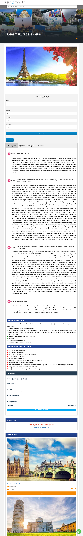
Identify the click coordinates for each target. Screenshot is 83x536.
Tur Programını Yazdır (42, 410)
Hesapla (9, 140)
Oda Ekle (41, 134)
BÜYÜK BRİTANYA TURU (13, 484)
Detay (41, 493)
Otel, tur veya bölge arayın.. (17, 6)
